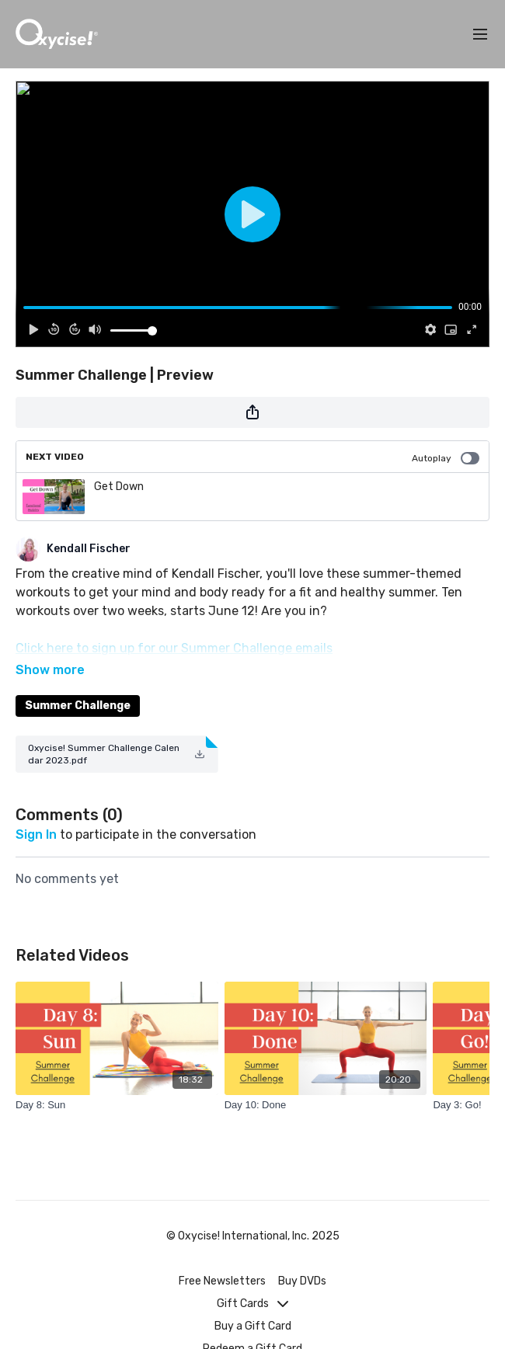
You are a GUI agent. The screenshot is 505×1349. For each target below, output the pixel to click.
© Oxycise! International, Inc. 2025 (253, 1236)
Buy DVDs (302, 1281)
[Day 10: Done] (326, 1083)
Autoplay (445, 458)
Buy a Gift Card (252, 1326)
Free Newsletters (222, 1281)
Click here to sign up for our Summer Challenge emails (174, 648)
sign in (36, 812)
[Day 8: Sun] (117, 1083)
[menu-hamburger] (480, 34)
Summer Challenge (78, 683)
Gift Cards (252, 1303)
